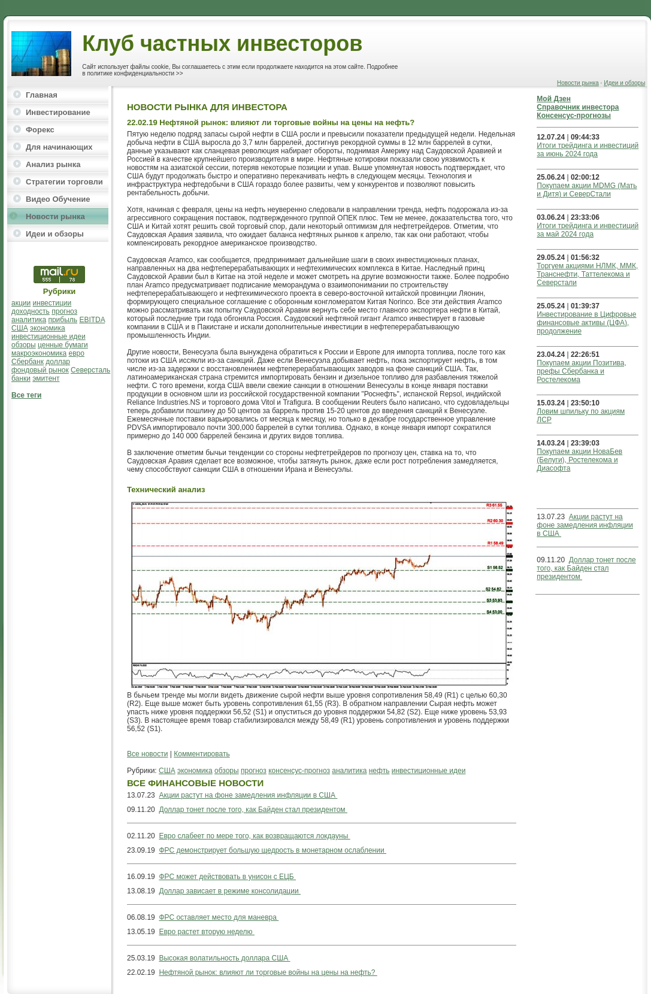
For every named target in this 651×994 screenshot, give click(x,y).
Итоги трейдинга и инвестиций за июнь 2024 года (587, 149)
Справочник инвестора (578, 107)
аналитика (28, 320)
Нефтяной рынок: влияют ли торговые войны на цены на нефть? (268, 972)
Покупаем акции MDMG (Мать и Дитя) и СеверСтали (587, 189)
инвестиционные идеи (48, 336)
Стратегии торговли (64, 181)
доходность (30, 311)
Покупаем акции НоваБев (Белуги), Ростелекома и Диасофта (579, 459)
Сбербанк (27, 361)
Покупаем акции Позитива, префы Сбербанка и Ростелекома (581, 371)
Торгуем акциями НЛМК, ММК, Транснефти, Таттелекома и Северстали (587, 274)
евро (76, 353)
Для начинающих (59, 147)
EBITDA (92, 320)
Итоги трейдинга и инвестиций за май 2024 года (587, 230)
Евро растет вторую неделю (207, 932)
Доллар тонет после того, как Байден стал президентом (253, 809)
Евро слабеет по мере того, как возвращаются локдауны (254, 836)
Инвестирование (58, 112)
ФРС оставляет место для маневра (218, 917)
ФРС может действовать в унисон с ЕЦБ (227, 876)
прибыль (62, 320)
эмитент (45, 378)
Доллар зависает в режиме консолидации (230, 891)
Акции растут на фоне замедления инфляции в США (248, 795)
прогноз (64, 311)
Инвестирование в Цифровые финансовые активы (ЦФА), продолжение (586, 322)
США (19, 328)
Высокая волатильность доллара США (224, 958)
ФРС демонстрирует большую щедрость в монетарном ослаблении (272, 850)
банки (21, 378)
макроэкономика (38, 353)
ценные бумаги (63, 345)
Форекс (40, 129)
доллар (58, 361)
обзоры (23, 345)
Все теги (26, 395)
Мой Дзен (554, 99)
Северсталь (90, 370)
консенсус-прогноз (299, 770)
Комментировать (201, 754)
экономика (47, 328)
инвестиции (52, 303)
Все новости (147, 754)
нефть (379, 770)
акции (21, 303)
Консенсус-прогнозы (574, 115)
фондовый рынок (40, 370)
